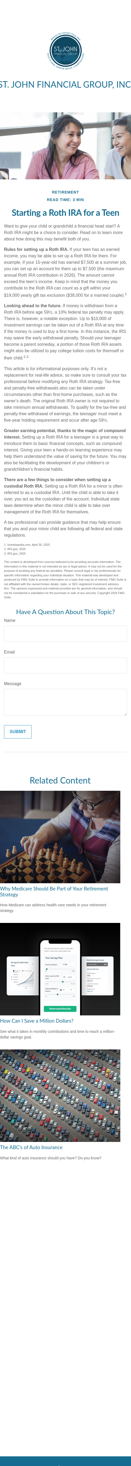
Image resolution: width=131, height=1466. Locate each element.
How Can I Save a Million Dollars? (37, 1021)
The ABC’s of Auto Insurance (31, 1147)
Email (9, 652)
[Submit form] (18, 731)
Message (12, 683)
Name (10, 620)
